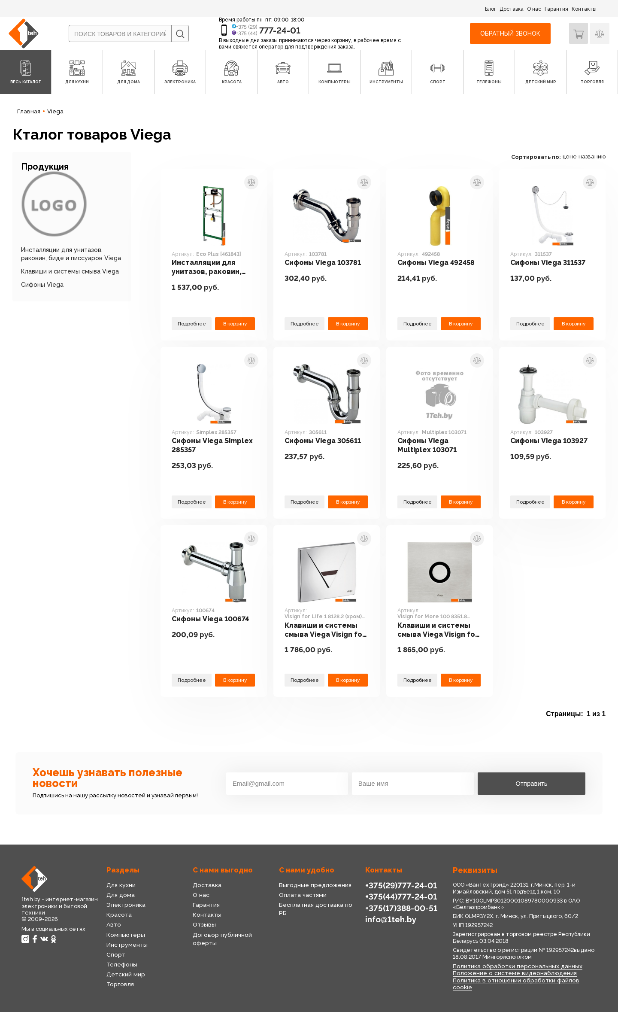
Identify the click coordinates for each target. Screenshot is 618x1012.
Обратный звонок (510, 33)
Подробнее (191, 323)
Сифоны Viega (42, 284)
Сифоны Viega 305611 (324, 441)
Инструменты (126, 944)
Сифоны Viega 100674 (212, 619)
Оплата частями (302, 894)
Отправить (531, 783)
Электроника (125, 904)
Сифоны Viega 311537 (549, 262)
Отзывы (204, 924)
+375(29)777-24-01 (400, 885)
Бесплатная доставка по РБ (319, 904)
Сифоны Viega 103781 (325, 262)
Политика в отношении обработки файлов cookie (515, 983)
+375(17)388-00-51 (400, 907)
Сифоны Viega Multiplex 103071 (428, 445)
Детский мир (125, 974)
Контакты (584, 9)
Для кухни (120, 884)
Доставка (512, 9)
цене (570, 156)
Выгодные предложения (314, 884)
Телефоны (121, 964)
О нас (534, 9)
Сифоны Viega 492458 (437, 262)
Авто (113, 924)
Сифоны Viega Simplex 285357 (213, 445)
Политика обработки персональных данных (516, 966)
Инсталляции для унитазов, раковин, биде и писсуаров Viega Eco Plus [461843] (208, 267)
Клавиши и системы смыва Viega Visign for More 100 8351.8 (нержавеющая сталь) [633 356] (439, 630)
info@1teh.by (390, 919)
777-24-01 (279, 30)
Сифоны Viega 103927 (550, 441)
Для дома (120, 894)
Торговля (119, 984)
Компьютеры (125, 934)
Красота (118, 914)
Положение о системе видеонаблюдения (514, 972)
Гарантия (556, 9)
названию (592, 156)
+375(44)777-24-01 (400, 896)
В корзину (235, 323)
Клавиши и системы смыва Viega (70, 271)
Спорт (115, 954)
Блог (490, 9)
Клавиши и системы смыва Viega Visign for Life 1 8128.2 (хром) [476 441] (326, 630)
